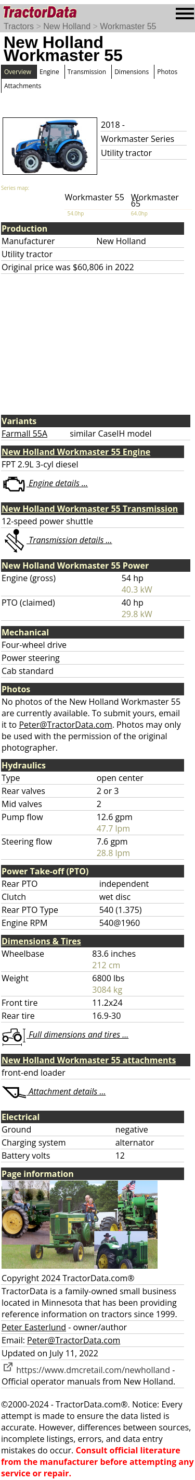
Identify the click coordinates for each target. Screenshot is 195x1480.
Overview (17, 71)
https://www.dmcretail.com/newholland (86, 1370)
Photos (167, 71)
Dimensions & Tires (41, 941)
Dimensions (131, 71)
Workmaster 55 (128, 26)
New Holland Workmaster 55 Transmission (90, 508)
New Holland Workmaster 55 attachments (89, 1060)
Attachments (22, 85)
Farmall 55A (24, 433)
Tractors (19, 26)
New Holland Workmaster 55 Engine (76, 452)
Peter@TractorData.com (65, 724)
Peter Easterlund (34, 1327)
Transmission (87, 71)
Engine (49, 71)
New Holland (66, 26)
